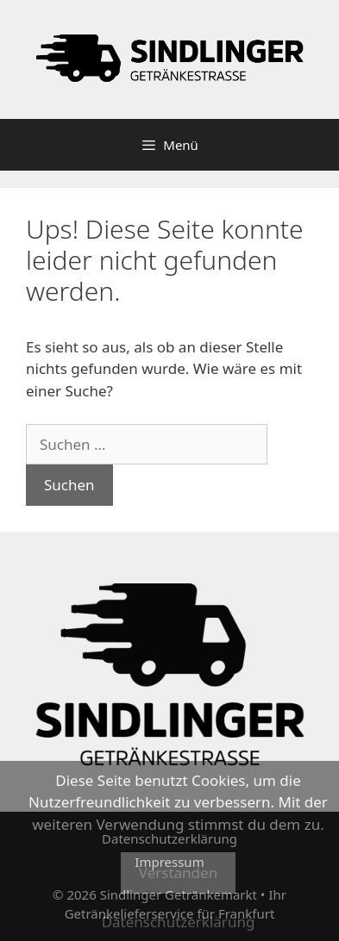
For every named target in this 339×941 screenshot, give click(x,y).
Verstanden (178, 872)
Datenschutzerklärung (178, 922)
